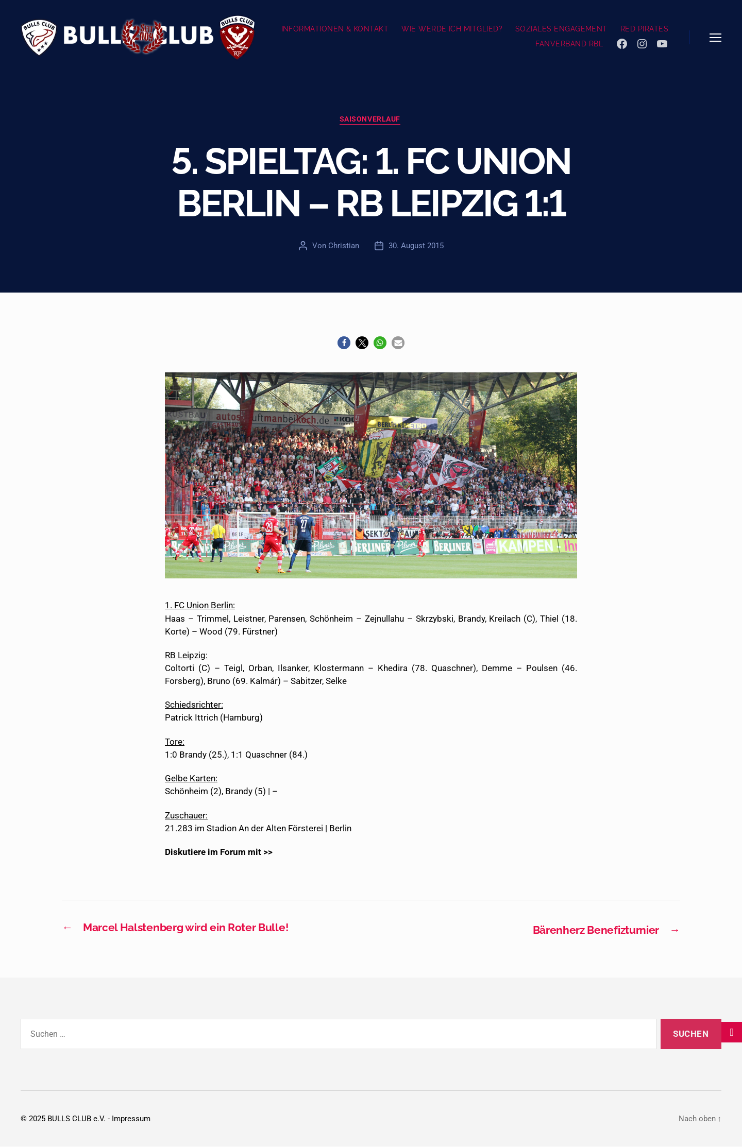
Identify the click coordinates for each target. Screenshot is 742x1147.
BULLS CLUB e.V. (76, 1119)
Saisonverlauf (371, 120)
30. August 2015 (416, 246)
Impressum (131, 1119)
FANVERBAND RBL (569, 44)
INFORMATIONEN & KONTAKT (335, 29)
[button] (344, 344)
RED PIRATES (644, 29)
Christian (343, 246)
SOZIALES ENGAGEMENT (561, 29)
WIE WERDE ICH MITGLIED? (451, 29)
